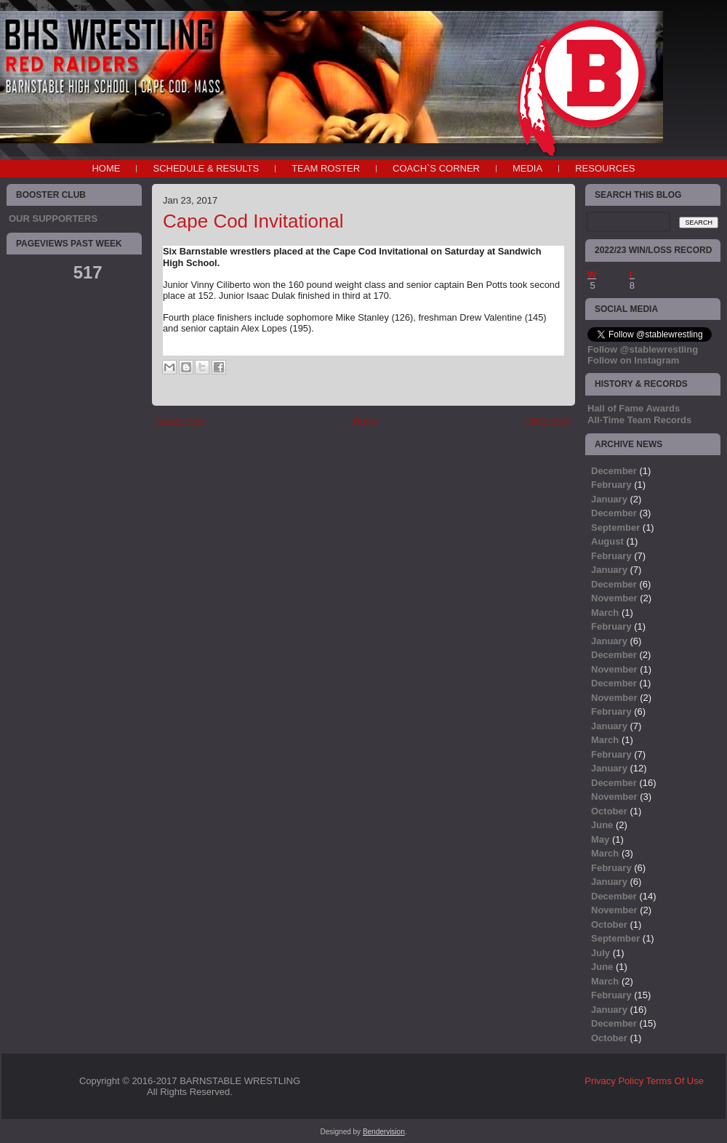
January (609, 499)
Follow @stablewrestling (642, 349)
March (605, 612)
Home (106, 168)
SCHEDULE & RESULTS (206, 168)
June (602, 824)
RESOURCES (605, 168)
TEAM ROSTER (326, 168)
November (614, 598)
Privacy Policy (614, 1080)
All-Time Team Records (639, 419)
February (611, 484)
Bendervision (384, 1132)
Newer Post (180, 420)
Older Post (548, 420)
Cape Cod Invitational (253, 221)
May (600, 839)
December (614, 470)
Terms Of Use (675, 1080)
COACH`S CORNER (436, 168)
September (615, 527)
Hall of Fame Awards (633, 408)
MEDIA (527, 168)
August (607, 541)
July (600, 952)
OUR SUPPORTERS (53, 218)
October (609, 811)
